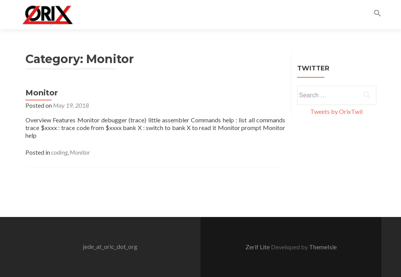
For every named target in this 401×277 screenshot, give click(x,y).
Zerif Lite (258, 246)
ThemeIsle (323, 246)
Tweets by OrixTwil (336, 111)
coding (59, 152)
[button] (377, 14)
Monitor (41, 92)
